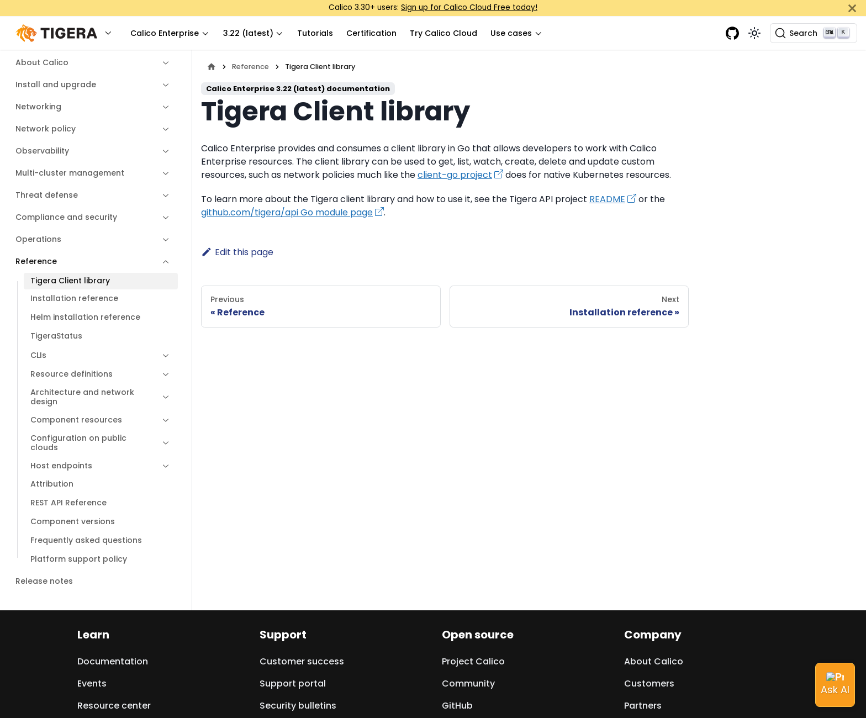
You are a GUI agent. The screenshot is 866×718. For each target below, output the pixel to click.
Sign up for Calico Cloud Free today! (469, 7)
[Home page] (211, 67)
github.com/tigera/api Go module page (287, 212)
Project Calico (473, 661)
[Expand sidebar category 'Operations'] (163, 240)
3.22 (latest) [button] (248, 33)
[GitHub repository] (732, 33)
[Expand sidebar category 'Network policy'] (163, 129)
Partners (643, 705)
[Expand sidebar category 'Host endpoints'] (163, 466)
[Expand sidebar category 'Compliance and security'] (163, 217)
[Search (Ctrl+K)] (813, 33)
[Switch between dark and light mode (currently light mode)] (754, 33)
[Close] (852, 8)
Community (468, 683)
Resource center (114, 705)
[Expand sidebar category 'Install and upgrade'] (163, 85)
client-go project (455, 174)
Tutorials (315, 33)
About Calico (653, 661)
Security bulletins (298, 705)
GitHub (457, 705)
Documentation (112, 661)
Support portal (293, 683)
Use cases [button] (511, 33)
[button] (66, 33)
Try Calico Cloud (443, 33)
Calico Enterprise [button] (164, 33)
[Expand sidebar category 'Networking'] (163, 107)
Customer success (302, 661)
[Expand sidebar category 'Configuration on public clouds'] (163, 443)
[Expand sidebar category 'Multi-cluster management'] (163, 173)
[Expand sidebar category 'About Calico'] (163, 63)
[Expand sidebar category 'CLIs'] (163, 356)
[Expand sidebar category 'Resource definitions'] (163, 374)
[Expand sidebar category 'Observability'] (163, 151)
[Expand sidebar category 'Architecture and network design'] (163, 397)
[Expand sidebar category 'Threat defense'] (163, 195)
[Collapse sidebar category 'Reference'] (163, 262)
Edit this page (237, 252)
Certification (371, 33)
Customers (649, 683)
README (607, 199)
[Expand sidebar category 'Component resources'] (163, 420)
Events (92, 683)
